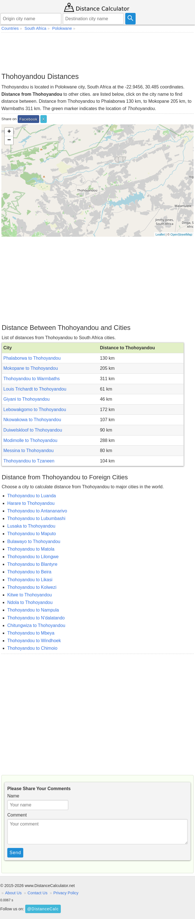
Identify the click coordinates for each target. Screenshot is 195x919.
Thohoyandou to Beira (29, 571)
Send (15, 852)
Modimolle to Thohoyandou (30, 440)
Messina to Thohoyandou (28, 450)
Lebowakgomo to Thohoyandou (34, 409)
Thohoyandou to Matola (30, 549)
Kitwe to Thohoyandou (29, 594)
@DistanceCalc (43, 909)
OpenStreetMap (181, 234)
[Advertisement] (97, 52)
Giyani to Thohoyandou (26, 399)
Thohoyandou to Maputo (31, 533)
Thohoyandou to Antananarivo (37, 510)
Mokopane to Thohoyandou (30, 368)
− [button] (9, 140)
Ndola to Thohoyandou (30, 602)
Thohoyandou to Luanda (31, 495)
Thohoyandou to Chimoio (32, 648)
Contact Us (37, 893)
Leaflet (160, 234)
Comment (17, 815)
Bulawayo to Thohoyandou (33, 541)
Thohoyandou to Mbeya (30, 633)
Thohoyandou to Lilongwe (33, 556)
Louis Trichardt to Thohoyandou (34, 389)
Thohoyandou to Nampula (33, 610)
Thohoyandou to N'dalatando (36, 617)
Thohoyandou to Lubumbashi (36, 518)
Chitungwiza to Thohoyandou (36, 625)
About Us (13, 893)
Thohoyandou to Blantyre (32, 564)
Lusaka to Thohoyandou (31, 526)
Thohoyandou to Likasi (29, 579)
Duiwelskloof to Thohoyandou (32, 430)
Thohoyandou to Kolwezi (31, 587)
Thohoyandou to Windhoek (34, 640)
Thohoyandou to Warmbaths (31, 378)
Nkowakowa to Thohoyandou (32, 419)
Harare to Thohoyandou (31, 503)
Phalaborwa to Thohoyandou (32, 358)
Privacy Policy (65, 893)
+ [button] (9, 132)
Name (13, 795)
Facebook (28, 119)
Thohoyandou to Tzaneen (28, 461)
